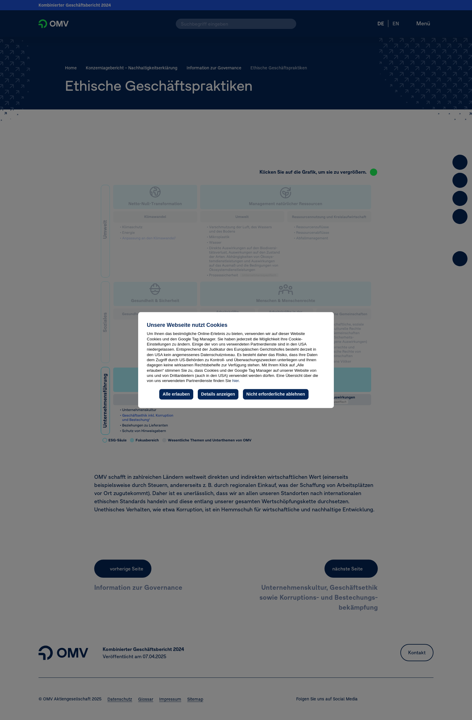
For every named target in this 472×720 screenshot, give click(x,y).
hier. (236, 380)
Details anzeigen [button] (218, 394)
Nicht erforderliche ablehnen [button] (275, 394)
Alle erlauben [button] (176, 394)
